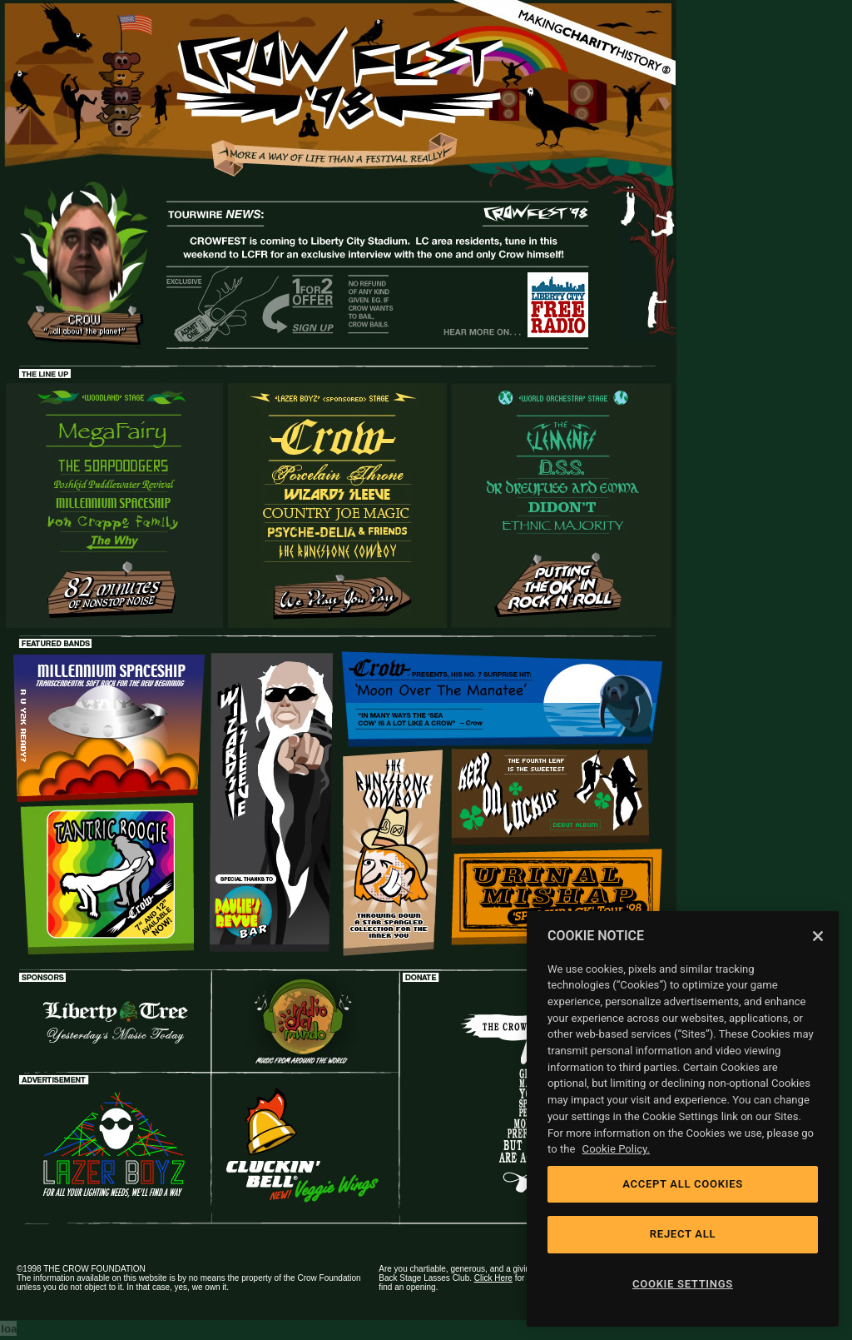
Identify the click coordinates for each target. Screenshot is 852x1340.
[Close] (818, 936)
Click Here (493, 1278)
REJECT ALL (683, 1234)
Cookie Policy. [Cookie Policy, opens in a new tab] (616, 1149)
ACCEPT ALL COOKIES (682, 1184)
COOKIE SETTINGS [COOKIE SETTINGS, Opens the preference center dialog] (682, 1284)
